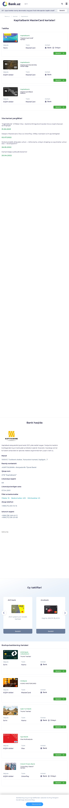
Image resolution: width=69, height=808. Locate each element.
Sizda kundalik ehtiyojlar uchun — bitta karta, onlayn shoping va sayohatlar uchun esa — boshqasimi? (34, 142)
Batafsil (62, 10)
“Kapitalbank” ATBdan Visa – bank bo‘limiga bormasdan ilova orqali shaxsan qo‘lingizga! (32, 124)
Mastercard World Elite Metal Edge (28, 65)
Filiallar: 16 (6, 498)
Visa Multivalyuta (26, 739)
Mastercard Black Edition (26, 92)
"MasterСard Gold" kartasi (26, 38)
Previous (4, 612)
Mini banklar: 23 (34, 498)
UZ (26, 4)
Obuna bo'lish (36, 804)
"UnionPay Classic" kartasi (27, 767)
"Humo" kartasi (25, 656)
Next (64, 612)
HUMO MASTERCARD (28, 683)
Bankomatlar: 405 (18, 498)
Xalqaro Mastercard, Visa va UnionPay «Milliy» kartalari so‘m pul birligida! (31, 134)
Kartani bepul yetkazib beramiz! (14, 152)
